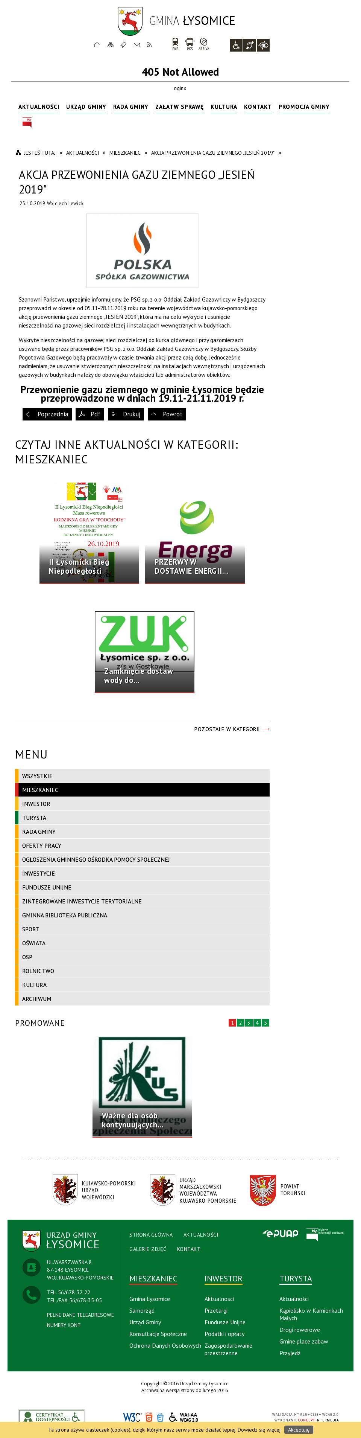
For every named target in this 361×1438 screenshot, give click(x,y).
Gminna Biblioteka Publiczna (64, 915)
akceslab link (52, 1417)
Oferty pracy (41, 845)
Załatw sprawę (179, 106)
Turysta (34, 817)
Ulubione (124, 44)
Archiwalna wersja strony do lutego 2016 (184, 1390)
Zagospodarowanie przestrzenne (228, 1349)
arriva (204, 44)
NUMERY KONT (64, 1325)
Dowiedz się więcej (259, 1429)
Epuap (280, 1234)
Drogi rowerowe (299, 1329)
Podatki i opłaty (224, 1333)
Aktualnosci (219, 1298)
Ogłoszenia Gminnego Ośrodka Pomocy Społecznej (96, 859)
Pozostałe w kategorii (227, 729)
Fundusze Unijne (46, 887)
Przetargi (216, 1310)
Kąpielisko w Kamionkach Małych (311, 1314)
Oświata (34, 943)
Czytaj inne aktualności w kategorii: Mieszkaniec (126, 451)
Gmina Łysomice (149, 1298)
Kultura (224, 106)
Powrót (172, 414)
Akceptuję (298, 1429)
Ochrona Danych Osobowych (165, 1345)
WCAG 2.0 (183, 1417)
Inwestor (36, 803)
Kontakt (137, 44)
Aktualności (38, 106)
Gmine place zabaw (303, 1341)
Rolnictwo (38, 971)
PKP (175, 44)
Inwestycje (38, 873)
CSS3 (160, 1417)
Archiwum (36, 998)
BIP (27, 122)
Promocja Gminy (304, 106)
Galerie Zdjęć (148, 1249)
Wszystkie (37, 776)
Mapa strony (111, 44)
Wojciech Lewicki (66, 203)
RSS (149, 44)
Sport (30, 929)
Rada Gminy (131, 106)
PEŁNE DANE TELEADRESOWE (80, 1315)
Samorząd (142, 1310)
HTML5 (149, 1417)
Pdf (95, 414)
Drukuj (131, 414)
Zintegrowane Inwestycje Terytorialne (82, 901)
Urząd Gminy (86, 106)
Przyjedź (289, 1353)
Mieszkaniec (40, 790)
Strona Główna (151, 1234)
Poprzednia (53, 414)
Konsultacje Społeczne (158, 1333)
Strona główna (97, 44)
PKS (190, 44)
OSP (27, 957)
